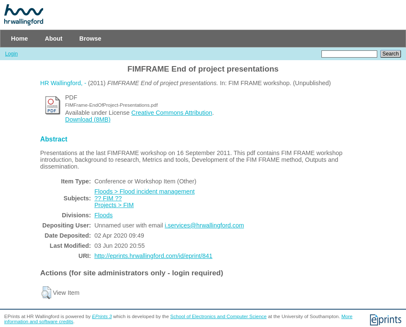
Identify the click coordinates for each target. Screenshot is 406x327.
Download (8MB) (87, 119)
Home (19, 38)
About (54, 38)
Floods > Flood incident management (144, 191)
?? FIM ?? (108, 198)
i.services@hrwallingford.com (204, 225)
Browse (91, 38)
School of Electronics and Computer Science (218, 316)
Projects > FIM (114, 205)
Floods (103, 215)
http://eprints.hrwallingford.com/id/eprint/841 (153, 255)
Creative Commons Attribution (172, 112)
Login (11, 54)
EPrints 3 (102, 316)
